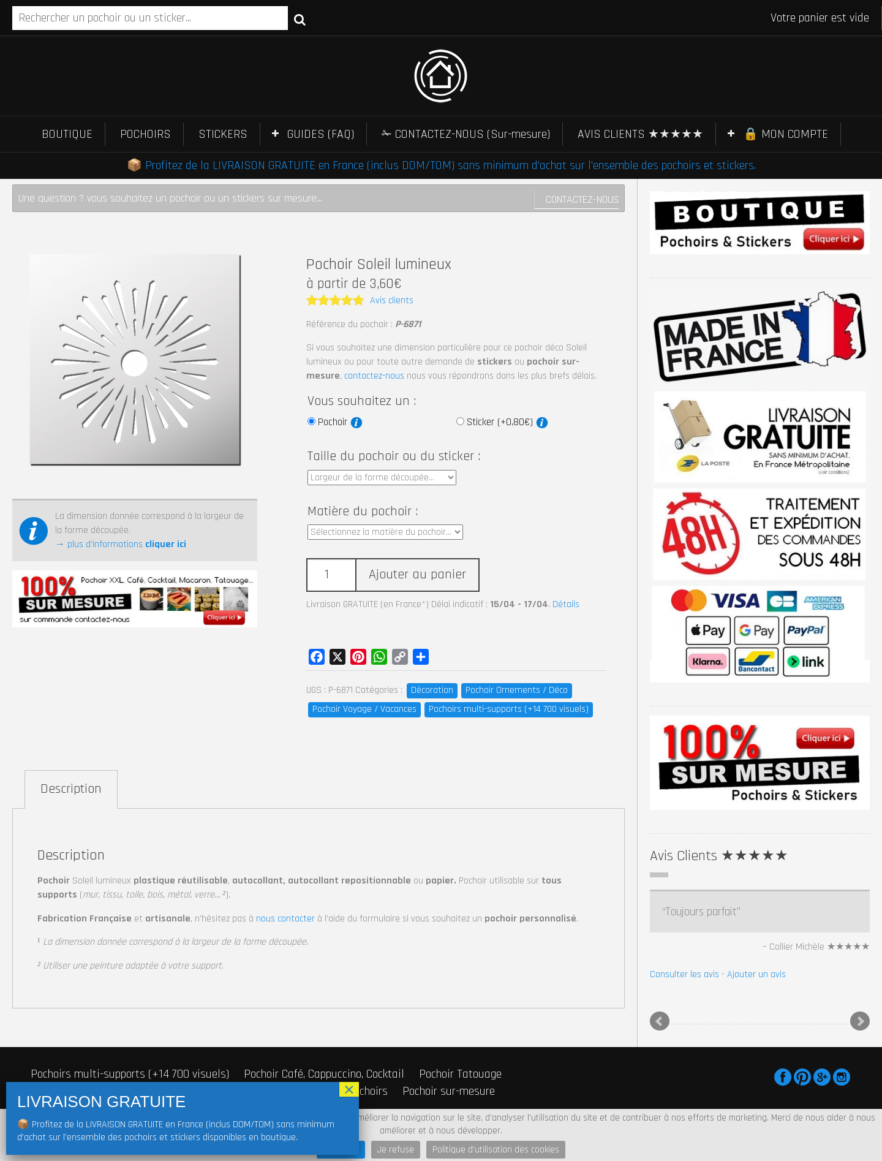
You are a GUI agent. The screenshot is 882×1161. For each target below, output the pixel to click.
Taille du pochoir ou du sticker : (393, 456)
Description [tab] (71, 789)
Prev (659, 1021)
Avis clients (391, 300)
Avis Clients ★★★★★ (719, 856)
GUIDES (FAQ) (320, 134)
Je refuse (395, 1149)
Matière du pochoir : (362, 512)
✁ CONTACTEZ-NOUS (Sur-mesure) (466, 134)
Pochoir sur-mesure (448, 1091)
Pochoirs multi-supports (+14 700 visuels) (509, 709)
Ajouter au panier (417, 574)
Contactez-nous (582, 199)
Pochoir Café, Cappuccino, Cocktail (324, 1074)
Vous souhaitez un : (361, 401)
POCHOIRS (145, 134)
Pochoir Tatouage (460, 1074)
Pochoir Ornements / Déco (517, 690)
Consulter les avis (684, 974)
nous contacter (285, 918)
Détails (565, 604)
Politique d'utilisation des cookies (495, 1149)
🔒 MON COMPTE (785, 134)
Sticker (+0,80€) (507, 422)
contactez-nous (374, 375)
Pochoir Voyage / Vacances (364, 709)
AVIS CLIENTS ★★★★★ (640, 134)
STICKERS (222, 134)
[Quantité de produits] (330, 575)
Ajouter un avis (756, 974)
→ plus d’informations (120, 544)
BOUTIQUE (67, 134)
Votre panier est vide (820, 18)
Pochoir (340, 422)
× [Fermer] (349, 1089)
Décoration (432, 690)
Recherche (299, 19)
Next (860, 1021)
